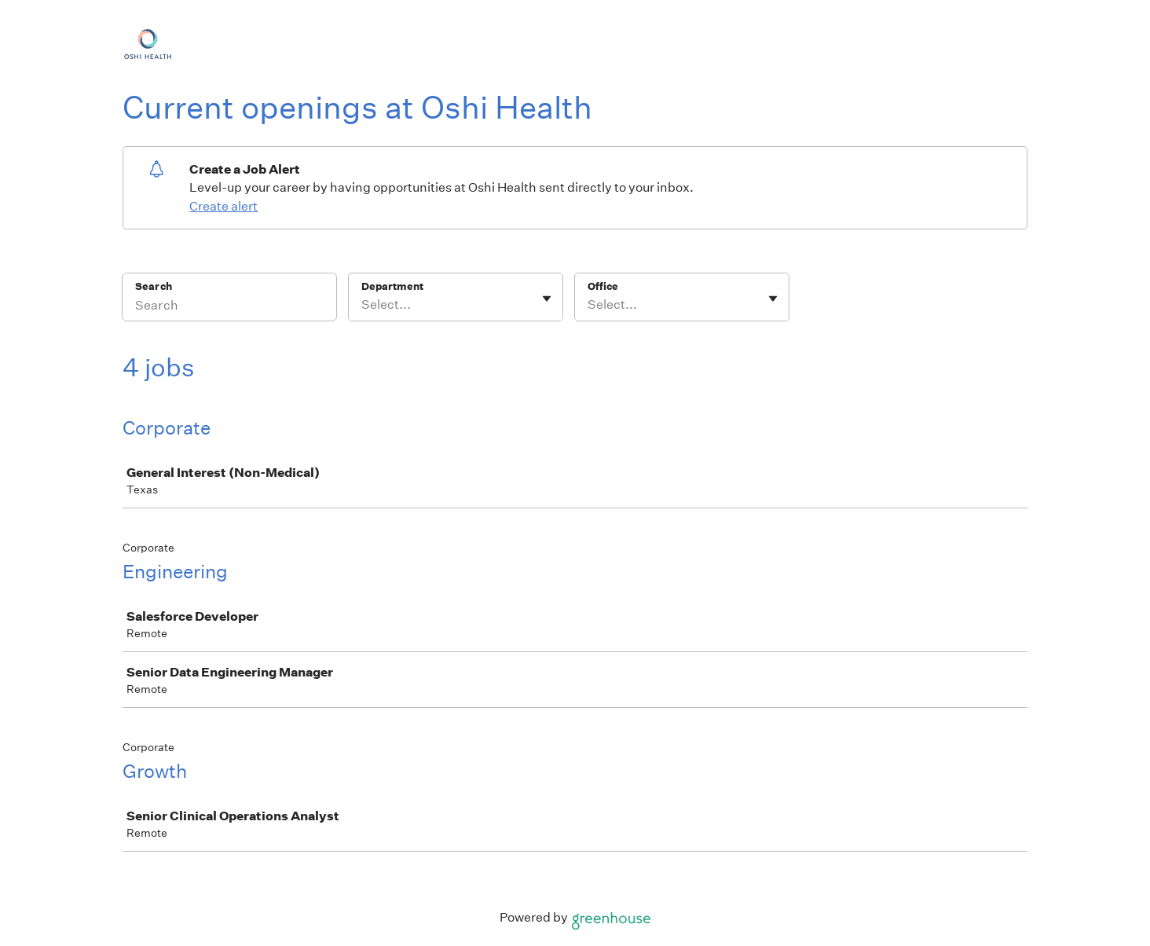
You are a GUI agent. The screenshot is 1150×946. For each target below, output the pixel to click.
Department (392, 286)
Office (603, 286)
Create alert (223, 206)
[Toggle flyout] (546, 298)
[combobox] (362, 305)
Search (153, 286)
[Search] (229, 307)
